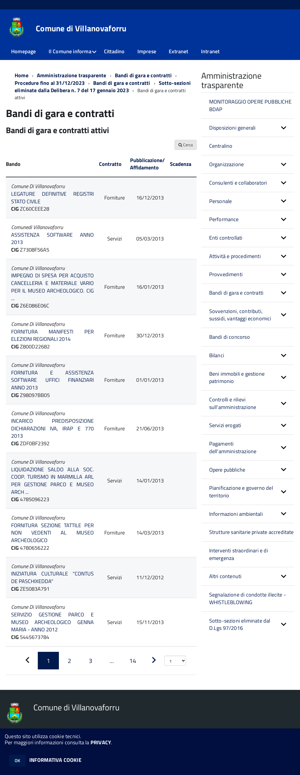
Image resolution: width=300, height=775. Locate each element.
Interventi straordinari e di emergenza (238, 554)
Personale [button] (220, 201)
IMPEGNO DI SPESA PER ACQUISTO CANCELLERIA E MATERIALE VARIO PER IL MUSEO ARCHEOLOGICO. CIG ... (52, 286)
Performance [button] (224, 219)
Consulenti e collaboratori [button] (238, 183)
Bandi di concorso (229, 337)
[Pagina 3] (90, 660)
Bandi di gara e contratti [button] (236, 293)
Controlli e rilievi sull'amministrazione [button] (232, 403)
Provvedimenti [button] (226, 274)
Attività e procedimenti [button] (235, 256)
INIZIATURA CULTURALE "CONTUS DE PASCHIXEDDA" (52, 577)
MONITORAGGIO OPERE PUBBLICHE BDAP (250, 105)
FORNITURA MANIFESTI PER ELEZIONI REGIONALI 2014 (52, 335)
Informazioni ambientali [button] (236, 514)
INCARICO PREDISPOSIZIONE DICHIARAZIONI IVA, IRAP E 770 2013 (52, 428)
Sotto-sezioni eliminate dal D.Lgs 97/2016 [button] (239, 624)
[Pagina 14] (132, 660)
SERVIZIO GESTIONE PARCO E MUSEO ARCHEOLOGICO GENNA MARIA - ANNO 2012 (52, 622)
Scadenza (180, 164)
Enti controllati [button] (226, 238)
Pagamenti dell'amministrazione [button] (233, 447)
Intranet (210, 51)
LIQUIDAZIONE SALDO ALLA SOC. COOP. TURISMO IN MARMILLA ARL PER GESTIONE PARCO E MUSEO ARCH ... (52, 480)
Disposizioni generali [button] (232, 128)
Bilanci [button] (216, 355)
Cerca (185, 145)
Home (21, 75)
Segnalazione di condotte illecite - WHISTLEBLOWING (247, 598)
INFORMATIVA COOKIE (55, 760)
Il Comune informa (70, 51)
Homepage (23, 51)
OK (17, 760)
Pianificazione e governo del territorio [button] (241, 491)
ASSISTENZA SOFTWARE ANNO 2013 (52, 238)
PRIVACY (101, 742)
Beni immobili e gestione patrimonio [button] (237, 377)
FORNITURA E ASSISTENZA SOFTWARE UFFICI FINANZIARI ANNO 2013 (52, 380)
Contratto (110, 164)
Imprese (146, 51)
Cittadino (114, 51)
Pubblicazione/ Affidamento (147, 164)
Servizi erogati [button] (225, 425)
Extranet (178, 51)
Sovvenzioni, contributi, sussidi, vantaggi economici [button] (240, 315)
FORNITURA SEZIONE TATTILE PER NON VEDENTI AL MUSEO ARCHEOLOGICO (52, 532)
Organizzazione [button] (226, 164)
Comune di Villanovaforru (81, 28)
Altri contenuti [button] (225, 576)
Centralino (221, 146)
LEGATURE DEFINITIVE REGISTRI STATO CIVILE (52, 197)
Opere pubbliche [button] (227, 470)
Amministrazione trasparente (71, 75)
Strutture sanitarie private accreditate (251, 532)
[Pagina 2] (69, 660)
